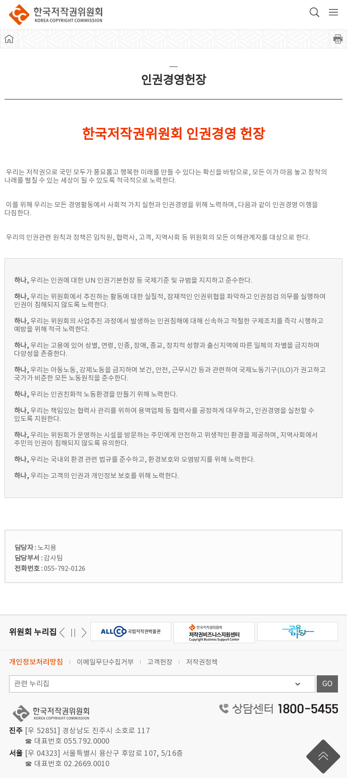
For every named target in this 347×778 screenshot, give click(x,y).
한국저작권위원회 (55, 15)
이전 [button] (82, 632)
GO (327, 684)
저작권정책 (202, 662)
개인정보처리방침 (36, 662)
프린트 (338, 39)
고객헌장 (160, 662)
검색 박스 (314, 12)
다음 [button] (63, 632)
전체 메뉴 (333, 12)
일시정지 (73, 632)
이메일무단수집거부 (105, 662)
